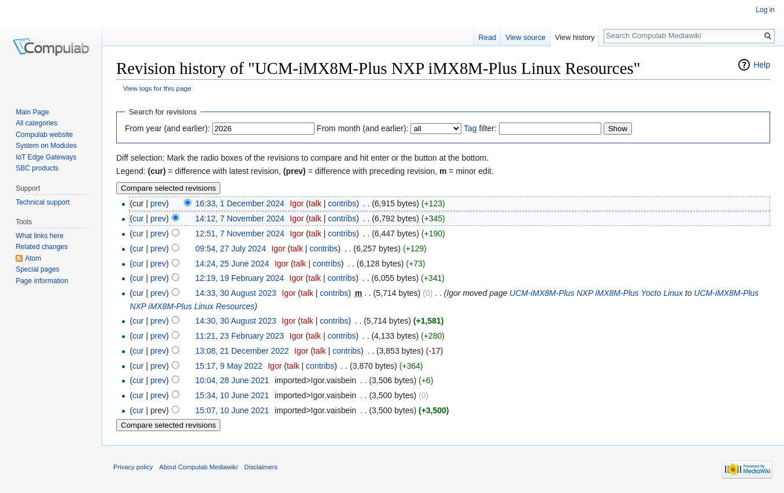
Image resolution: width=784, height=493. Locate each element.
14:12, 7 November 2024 (239, 218)
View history (575, 37)
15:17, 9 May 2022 (228, 365)
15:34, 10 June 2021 (232, 395)
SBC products (37, 168)
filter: (480, 128)
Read (488, 37)
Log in (765, 10)
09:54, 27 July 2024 (230, 248)
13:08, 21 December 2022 (242, 350)
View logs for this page (157, 88)
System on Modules (46, 146)
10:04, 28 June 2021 (232, 380)
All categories (36, 123)
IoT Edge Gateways (46, 157)
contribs (342, 203)
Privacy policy (133, 467)
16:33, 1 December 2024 (239, 203)
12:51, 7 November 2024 (239, 233)
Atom (33, 258)
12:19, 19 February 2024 (239, 278)
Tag (470, 128)
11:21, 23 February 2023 (239, 335)
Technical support (42, 202)
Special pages (37, 269)
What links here (40, 236)
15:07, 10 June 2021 (232, 410)
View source (525, 37)
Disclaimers (261, 467)
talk (315, 203)
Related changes (42, 247)
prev (158, 203)
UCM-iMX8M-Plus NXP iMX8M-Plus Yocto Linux (596, 293)
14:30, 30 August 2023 (235, 320)
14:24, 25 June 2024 (232, 263)
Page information (42, 281)
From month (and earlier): (363, 128)
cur (137, 218)
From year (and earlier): (167, 128)
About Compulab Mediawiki (199, 467)
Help (761, 64)
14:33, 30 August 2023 (235, 293)
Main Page (32, 112)
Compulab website (44, 135)
